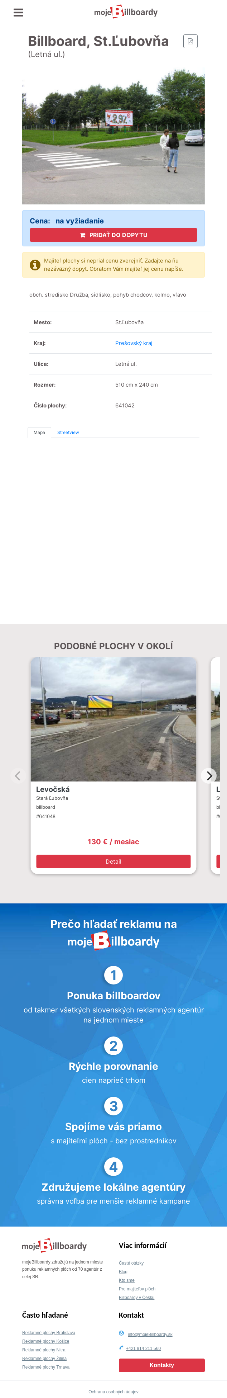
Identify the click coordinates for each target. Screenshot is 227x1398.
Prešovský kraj (134, 343)
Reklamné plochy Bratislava (48, 1332)
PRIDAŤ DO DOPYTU (114, 234)
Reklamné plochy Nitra (44, 1349)
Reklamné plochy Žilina (44, 1358)
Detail (113, 861)
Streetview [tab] (68, 432)
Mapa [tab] (39, 432)
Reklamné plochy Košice (45, 1341)
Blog (123, 1271)
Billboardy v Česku (136, 1297)
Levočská (53, 789)
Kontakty (162, 1365)
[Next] (209, 776)
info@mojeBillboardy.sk (150, 1334)
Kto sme (127, 1280)
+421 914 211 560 (143, 1348)
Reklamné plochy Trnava (45, 1367)
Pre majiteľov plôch (137, 1288)
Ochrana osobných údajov (113, 1391)
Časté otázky (131, 1263)
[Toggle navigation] (18, 13)
